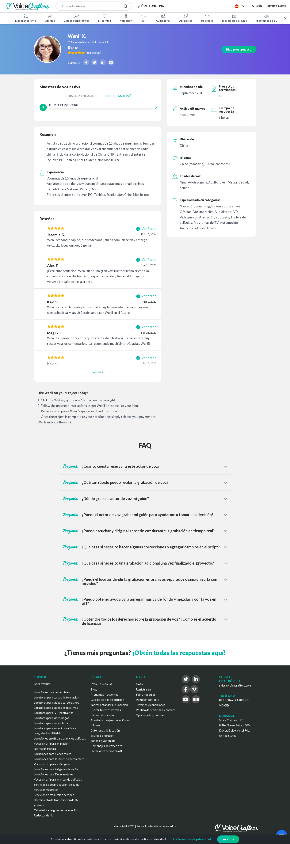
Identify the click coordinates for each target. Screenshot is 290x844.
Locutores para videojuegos (51, 718)
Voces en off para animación (51, 743)
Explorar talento (25, 17)
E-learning (104, 17)
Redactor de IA (43, 815)
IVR (144, 17)
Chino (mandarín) (80, 96)
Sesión (140, 684)
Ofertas (50, 17)
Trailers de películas (234, 17)
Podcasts (207, 17)
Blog (94, 689)
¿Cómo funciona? (101, 684)
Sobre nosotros (145, 694)
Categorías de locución (105, 730)
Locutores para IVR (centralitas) (54, 712)
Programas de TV (266, 17)
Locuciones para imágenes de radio (56, 769)
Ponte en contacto (147, 699)
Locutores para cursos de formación (56, 697)
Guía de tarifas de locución (107, 699)
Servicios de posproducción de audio (56, 784)
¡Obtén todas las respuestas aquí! (179, 652)
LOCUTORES (42, 684)
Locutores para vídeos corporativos (56, 702)
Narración (126, 17)
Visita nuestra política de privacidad (144, 839)
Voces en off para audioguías (52, 764)
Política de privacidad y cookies (155, 710)
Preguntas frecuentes (104, 694)
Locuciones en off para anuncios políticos (60, 738)
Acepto (228, 839)
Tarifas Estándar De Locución (109, 704)
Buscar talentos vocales (106, 710)
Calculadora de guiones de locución (56, 810)
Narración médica (45, 748)
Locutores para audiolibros (51, 723)
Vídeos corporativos (76, 17)
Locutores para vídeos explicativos (56, 707)
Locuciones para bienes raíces (52, 753)
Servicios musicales (46, 789)
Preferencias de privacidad (192, 839)
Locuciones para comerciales (52, 692)
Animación (186, 17)
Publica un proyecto (213, 6)
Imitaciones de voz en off (106, 751)
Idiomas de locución (103, 715)
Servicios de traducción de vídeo (54, 795)
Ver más (97, 372)
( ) (102, 52)
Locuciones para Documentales (53, 774)
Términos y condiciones (150, 704)
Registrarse (276, 6)
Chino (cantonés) (118, 96)
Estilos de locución (102, 735)
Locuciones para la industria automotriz (59, 759)
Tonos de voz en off (103, 740)
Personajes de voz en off (106, 745)
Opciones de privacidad (150, 715)
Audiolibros (163, 17)
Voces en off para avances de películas (58, 779)
